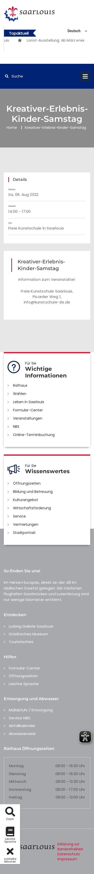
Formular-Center (28, 410)
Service (19, 516)
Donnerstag (20, 789)
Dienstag (17, 773)
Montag (16, 765)
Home (12, 127)
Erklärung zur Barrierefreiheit (70, 847)
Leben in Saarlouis (28, 401)
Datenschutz (68, 854)
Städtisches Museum (28, 634)
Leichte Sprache (24, 683)
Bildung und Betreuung (33, 491)
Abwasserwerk (22, 733)
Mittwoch (17, 781)
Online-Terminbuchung (34, 434)
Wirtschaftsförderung (32, 508)
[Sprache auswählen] (71, 31)
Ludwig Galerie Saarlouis (31, 626)
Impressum (67, 859)
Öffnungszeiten (27, 483)
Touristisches (21, 641)
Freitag (15, 797)
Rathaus (20, 385)
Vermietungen (25, 524)
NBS (16, 426)
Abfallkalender (22, 725)
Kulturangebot (25, 499)
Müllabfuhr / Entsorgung (31, 710)
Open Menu (85, 76)
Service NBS (19, 718)
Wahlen (19, 393)
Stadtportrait (24, 532)
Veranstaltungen (27, 418)
